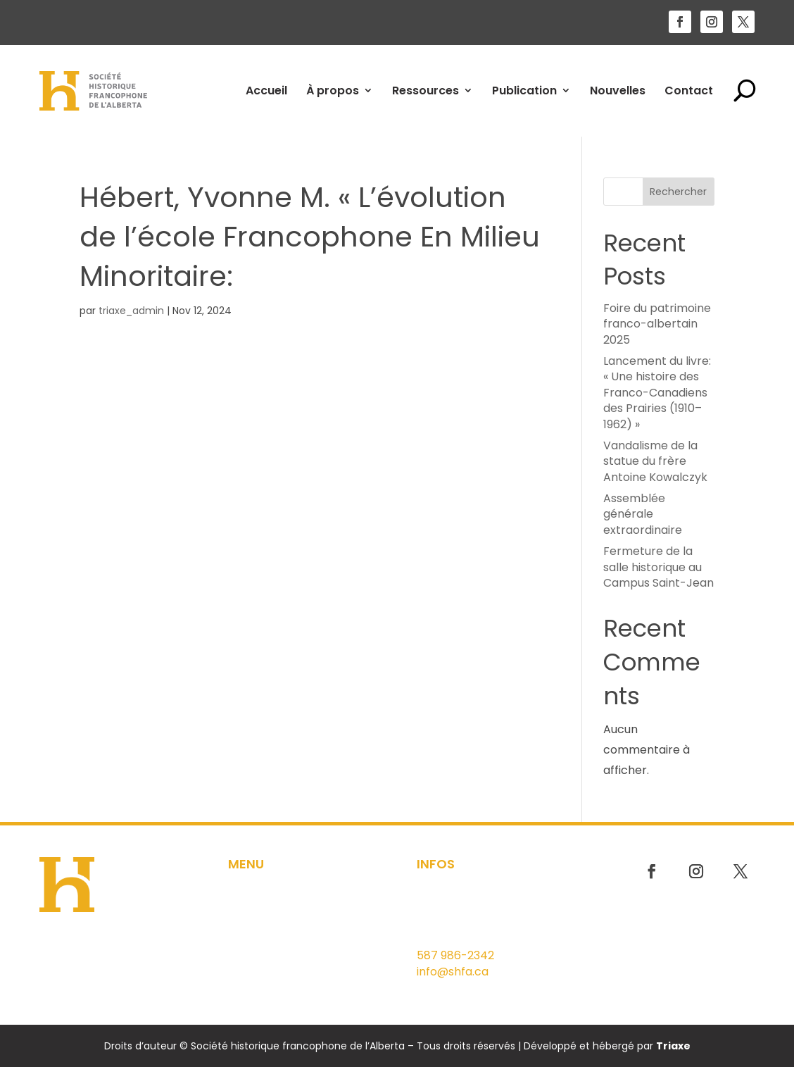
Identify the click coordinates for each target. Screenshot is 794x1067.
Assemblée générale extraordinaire (642, 514)
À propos (332, 90)
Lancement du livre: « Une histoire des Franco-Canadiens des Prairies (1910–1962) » (657, 392)
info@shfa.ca (453, 971)
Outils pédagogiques (283, 935)
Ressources (425, 90)
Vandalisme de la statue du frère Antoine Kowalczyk (655, 461)
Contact (688, 90)
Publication (524, 90)
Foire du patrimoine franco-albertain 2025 (657, 324)
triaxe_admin (131, 311)
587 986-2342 (455, 955)
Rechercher (678, 192)
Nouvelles (617, 90)
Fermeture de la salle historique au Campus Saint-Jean (658, 567)
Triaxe (673, 1046)
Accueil (266, 90)
